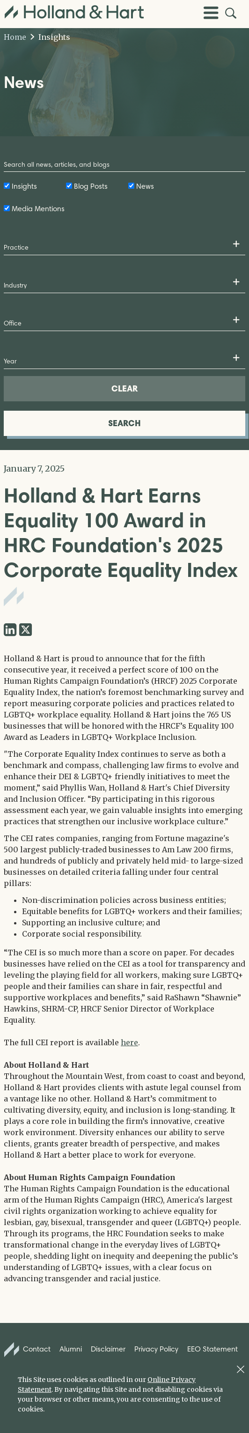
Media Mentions (38, 208)
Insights (50, 37)
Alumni (70, 1348)
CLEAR (124, 388)
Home (15, 37)
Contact (27, 1349)
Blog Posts (91, 186)
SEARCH (124, 423)
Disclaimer (108, 1348)
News (145, 186)
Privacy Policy (156, 1348)
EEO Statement (212, 1348)
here (129, 1042)
